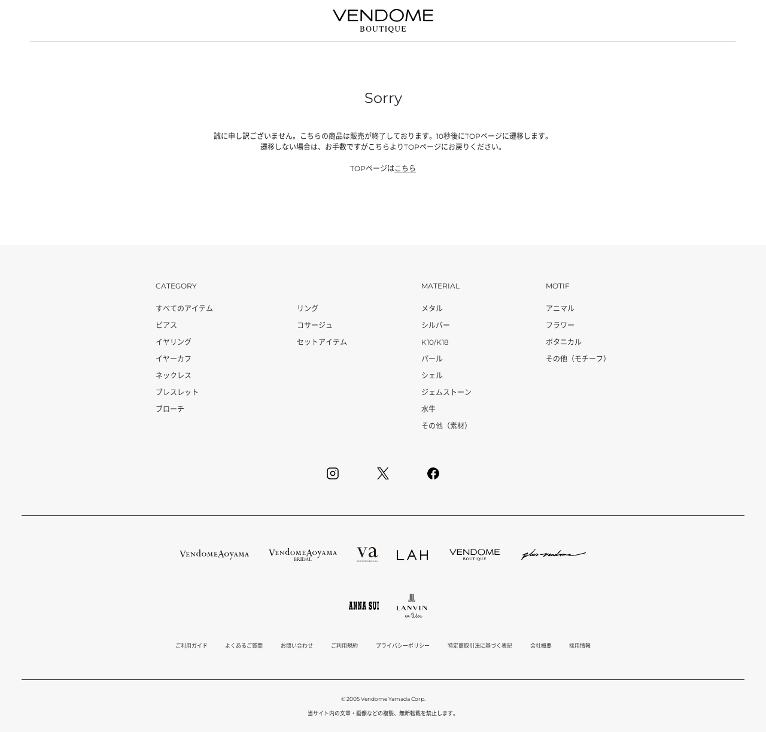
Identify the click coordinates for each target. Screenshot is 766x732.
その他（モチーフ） (578, 358)
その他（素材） (446, 425)
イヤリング (174, 342)
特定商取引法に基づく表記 (480, 645)
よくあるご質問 (244, 645)
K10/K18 (435, 342)
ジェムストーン (446, 392)
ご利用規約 (344, 645)
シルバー (435, 325)
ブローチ (170, 409)
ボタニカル (564, 342)
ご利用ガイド (191, 645)
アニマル (560, 308)
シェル (432, 375)
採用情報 (580, 645)
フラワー (560, 325)
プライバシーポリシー (403, 645)
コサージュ (315, 325)
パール (432, 358)
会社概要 (541, 645)
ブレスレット (177, 392)
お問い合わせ (297, 645)
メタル (432, 308)
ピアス (166, 325)
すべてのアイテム (184, 308)
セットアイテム (322, 342)
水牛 (428, 409)
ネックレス (174, 375)
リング (307, 308)
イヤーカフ (174, 358)
